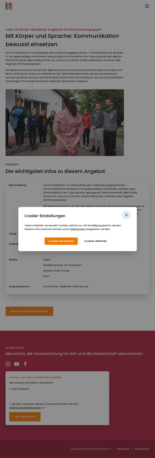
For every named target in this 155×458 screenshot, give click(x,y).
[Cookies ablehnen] (95, 241)
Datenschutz (77, 229)
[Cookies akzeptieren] (61, 241)
